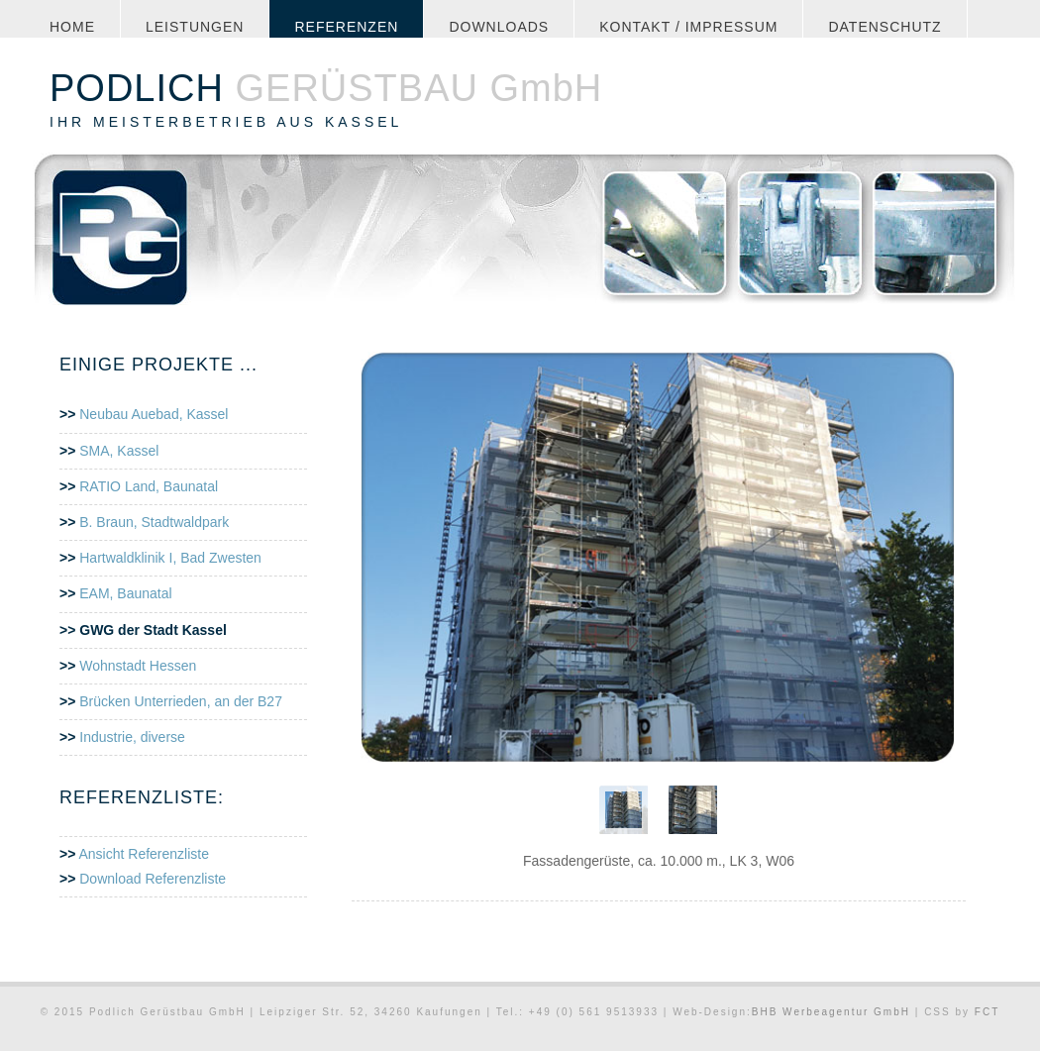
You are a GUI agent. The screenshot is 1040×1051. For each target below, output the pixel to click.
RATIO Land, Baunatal (148, 486)
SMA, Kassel (118, 451)
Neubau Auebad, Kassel (153, 414)
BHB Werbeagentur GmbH (833, 1011)
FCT (987, 1011)
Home (72, 27)
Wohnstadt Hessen (137, 666)
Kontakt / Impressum (688, 27)
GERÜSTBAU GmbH (326, 88)
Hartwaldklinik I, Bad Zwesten (170, 558)
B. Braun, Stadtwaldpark (154, 522)
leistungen (195, 27)
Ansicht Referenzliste (142, 854)
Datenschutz (884, 27)
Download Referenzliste (150, 879)
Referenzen (346, 27)
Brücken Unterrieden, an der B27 (180, 701)
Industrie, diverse (132, 737)
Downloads (499, 27)
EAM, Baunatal (125, 593)
